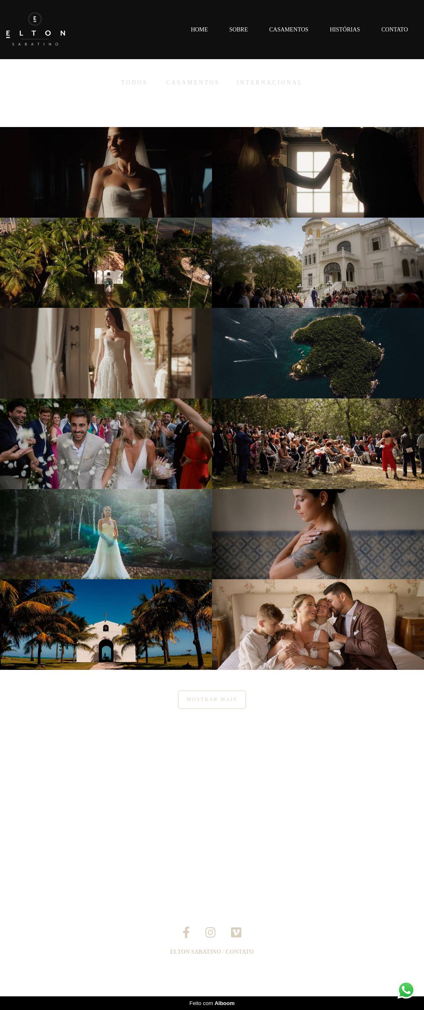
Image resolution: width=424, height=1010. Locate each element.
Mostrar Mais (212, 699)
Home (199, 29)
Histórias (345, 29)
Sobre (238, 29)
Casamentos (288, 29)
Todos (134, 83)
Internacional (270, 83)
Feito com (211, 1003)
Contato (394, 29)
